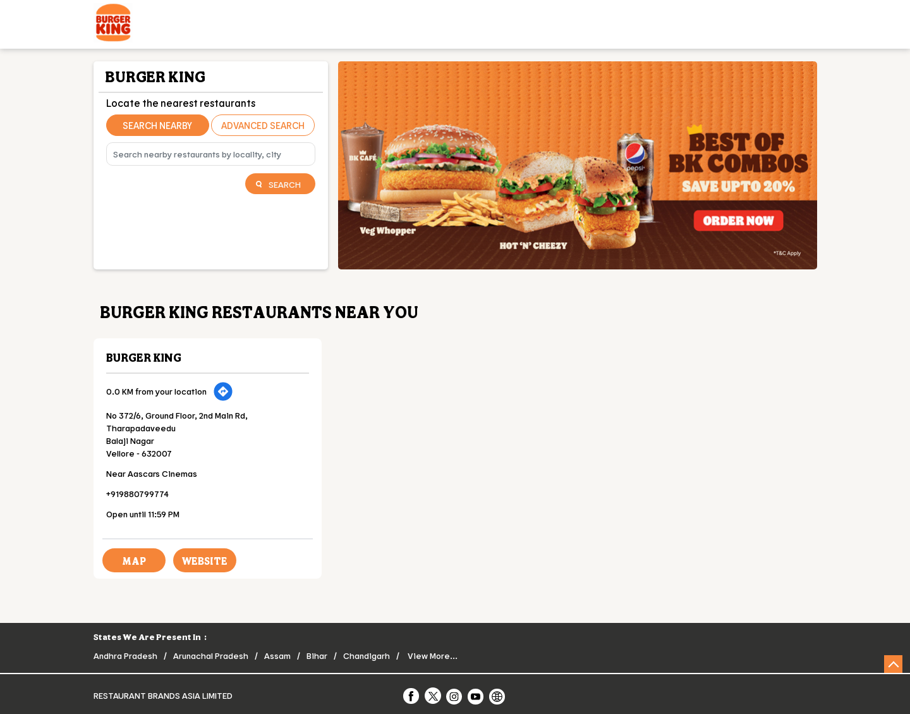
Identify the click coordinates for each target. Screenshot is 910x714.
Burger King (143, 357)
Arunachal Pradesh (210, 655)
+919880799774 (137, 493)
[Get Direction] (223, 391)
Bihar (316, 655)
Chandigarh (366, 655)
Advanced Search (263, 125)
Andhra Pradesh (125, 655)
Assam (277, 655)
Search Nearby (157, 125)
